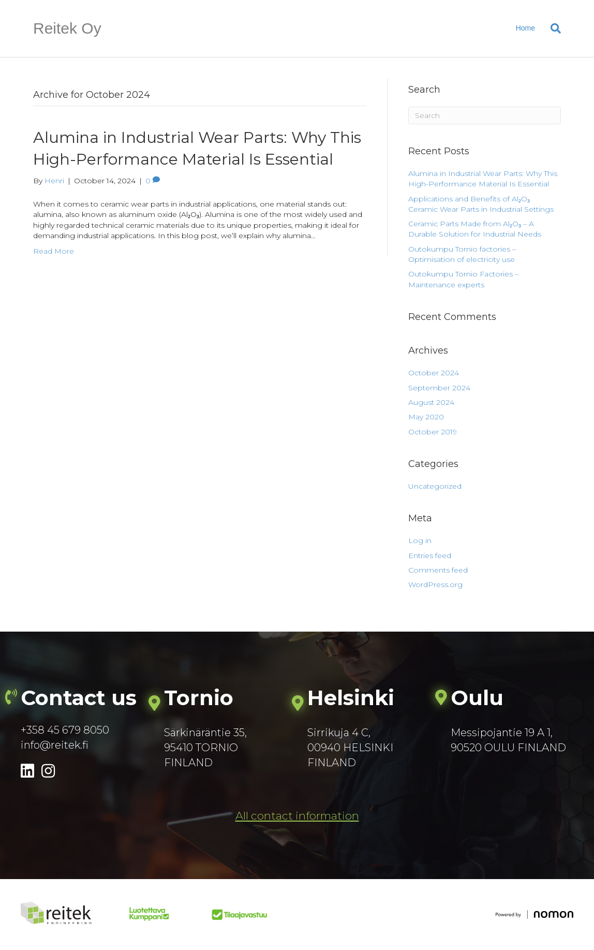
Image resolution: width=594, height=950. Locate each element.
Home (525, 28)
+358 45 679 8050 (65, 730)
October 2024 (433, 372)
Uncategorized (435, 486)
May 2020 (426, 416)
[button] (297, 816)
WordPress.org (435, 584)
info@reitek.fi (54, 745)
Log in (420, 540)
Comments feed (438, 570)
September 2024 (439, 387)
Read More (53, 251)
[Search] (552, 28)
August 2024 (431, 402)
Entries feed (429, 555)
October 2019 (432, 431)
